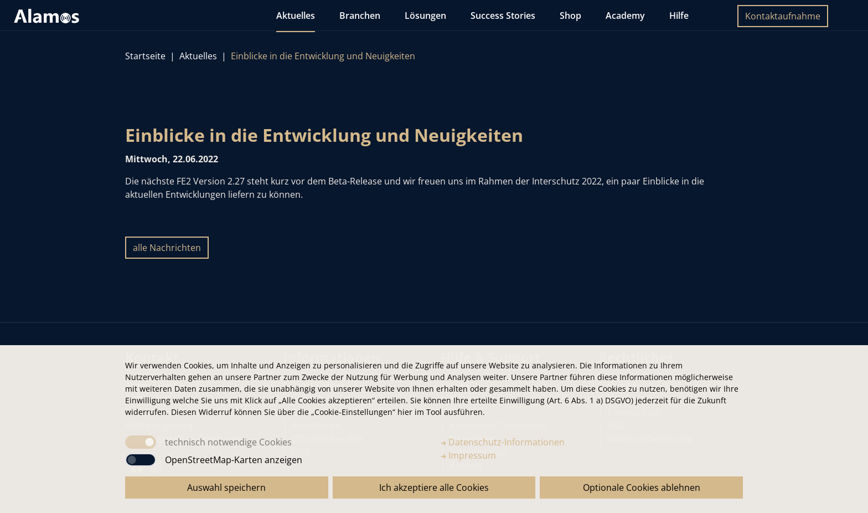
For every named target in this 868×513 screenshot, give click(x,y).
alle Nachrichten (167, 248)
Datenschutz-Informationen (503, 442)
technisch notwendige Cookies (228, 442)
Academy (625, 15)
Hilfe (679, 15)
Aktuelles (295, 15)
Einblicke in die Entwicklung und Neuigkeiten (323, 56)
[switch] (140, 459)
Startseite (145, 56)
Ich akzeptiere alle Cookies (434, 487)
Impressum (468, 455)
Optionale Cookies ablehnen (641, 487)
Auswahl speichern (226, 487)
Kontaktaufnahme (782, 16)
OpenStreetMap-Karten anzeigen (233, 459)
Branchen (359, 15)
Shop (570, 15)
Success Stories (503, 15)
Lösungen (425, 15)
